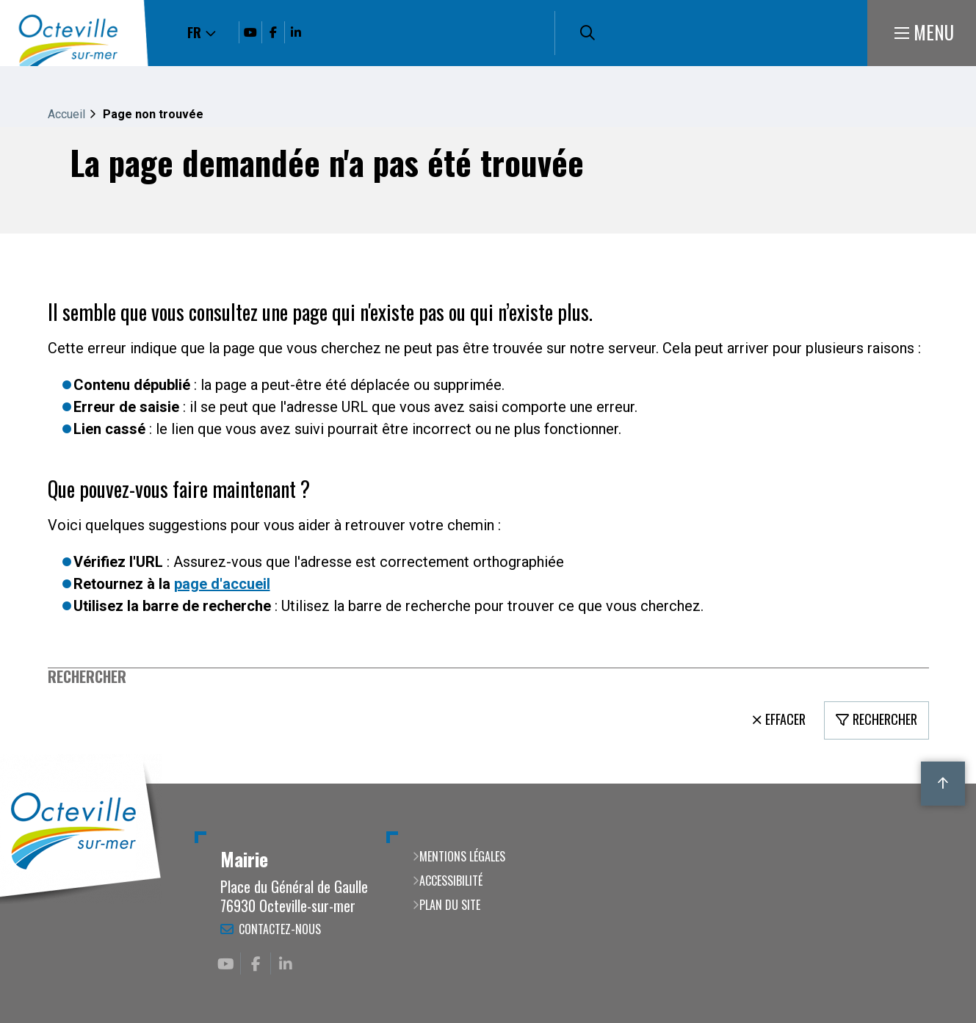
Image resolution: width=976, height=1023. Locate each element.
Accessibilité (450, 880)
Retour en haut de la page (943, 784)
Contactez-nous (280, 929)
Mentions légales (462, 856)
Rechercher (87, 676)
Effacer (785, 719)
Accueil (66, 114)
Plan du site (449, 904)
